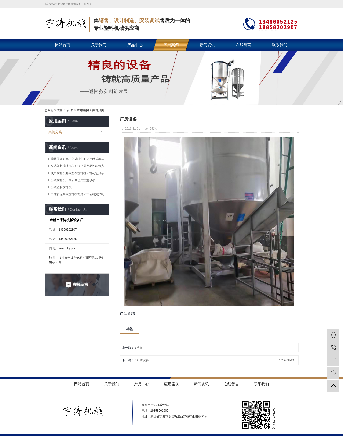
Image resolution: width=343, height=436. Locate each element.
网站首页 (62, 45)
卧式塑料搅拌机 (61, 187)
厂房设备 (143, 360)
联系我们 (279, 45)
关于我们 (98, 45)
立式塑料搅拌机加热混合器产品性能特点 (77, 166)
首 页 (70, 110)
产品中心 (135, 45)
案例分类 (98, 110)
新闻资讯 (207, 45)
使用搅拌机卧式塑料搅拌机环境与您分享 (77, 173)
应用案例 (171, 45)
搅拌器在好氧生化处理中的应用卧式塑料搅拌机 (78, 159)
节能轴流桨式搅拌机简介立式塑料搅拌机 (77, 194)
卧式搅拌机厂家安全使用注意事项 (73, 180)
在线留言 (243, 45)
